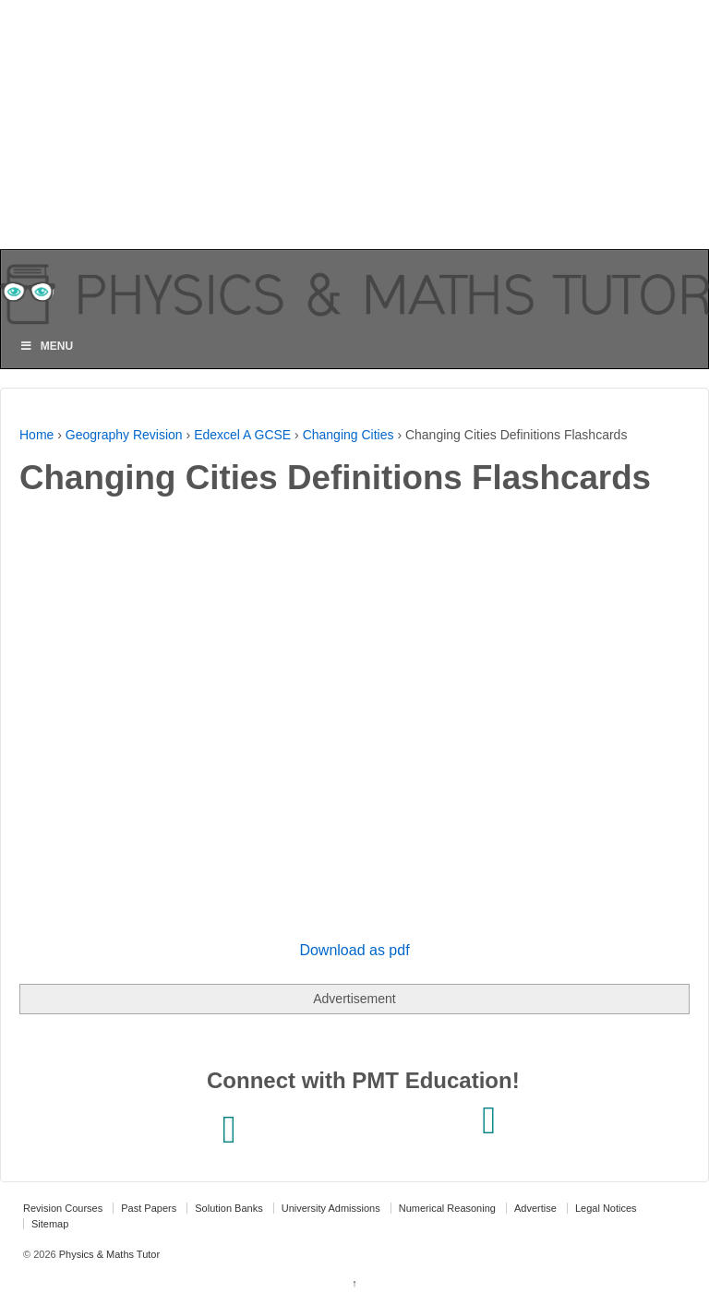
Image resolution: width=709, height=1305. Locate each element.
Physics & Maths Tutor (108, 1254)
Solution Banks (228, 1208)
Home (36, 434)
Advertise (535, 1208)
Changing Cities (348, 434)
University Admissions (331, 1208)
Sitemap (49, 1223)
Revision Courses (62, 1208)
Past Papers (148, 1208)
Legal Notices (606, 1208)
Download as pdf (354, 950)
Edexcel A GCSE (242, 434)
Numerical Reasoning (447, 1208)
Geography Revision (124, 434)
